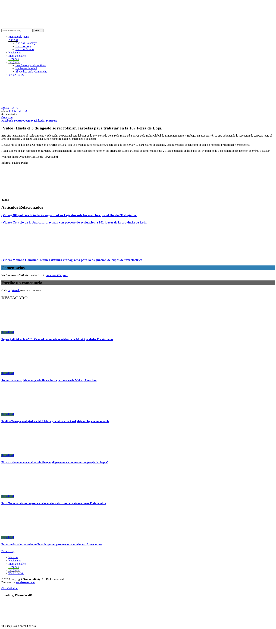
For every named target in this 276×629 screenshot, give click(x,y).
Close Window (9, 588)
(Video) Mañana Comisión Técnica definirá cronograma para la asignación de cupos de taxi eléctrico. (72, 260)
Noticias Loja (23, 46)
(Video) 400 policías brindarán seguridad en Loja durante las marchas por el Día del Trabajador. (69, 215)
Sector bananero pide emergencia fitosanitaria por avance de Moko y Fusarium (48, 380)
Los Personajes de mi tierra (30, 65)
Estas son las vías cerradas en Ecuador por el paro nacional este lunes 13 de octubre (51, 544)
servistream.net (25, 582)
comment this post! (57, 275)
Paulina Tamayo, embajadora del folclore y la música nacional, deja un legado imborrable (55, 421)
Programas (14, 569)
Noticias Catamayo (26, 42)
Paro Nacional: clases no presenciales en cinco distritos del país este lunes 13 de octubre (53, 503)
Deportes (13, 58)
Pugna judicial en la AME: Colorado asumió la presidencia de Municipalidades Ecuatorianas (57, 339)
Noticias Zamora (24, 49)
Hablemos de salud (26, 68)
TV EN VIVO (16, 74)
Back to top (7, 551)
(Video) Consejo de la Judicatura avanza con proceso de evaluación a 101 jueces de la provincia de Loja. (74, 222)
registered (14, 290)
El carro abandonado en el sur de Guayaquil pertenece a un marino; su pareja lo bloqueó (54, 462)
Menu (18, 36)
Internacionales (17, 55)
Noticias (13, 557)
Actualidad (7, 332)
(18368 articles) (18, 111)
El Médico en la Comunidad (31, 71)
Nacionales (14, 52)
